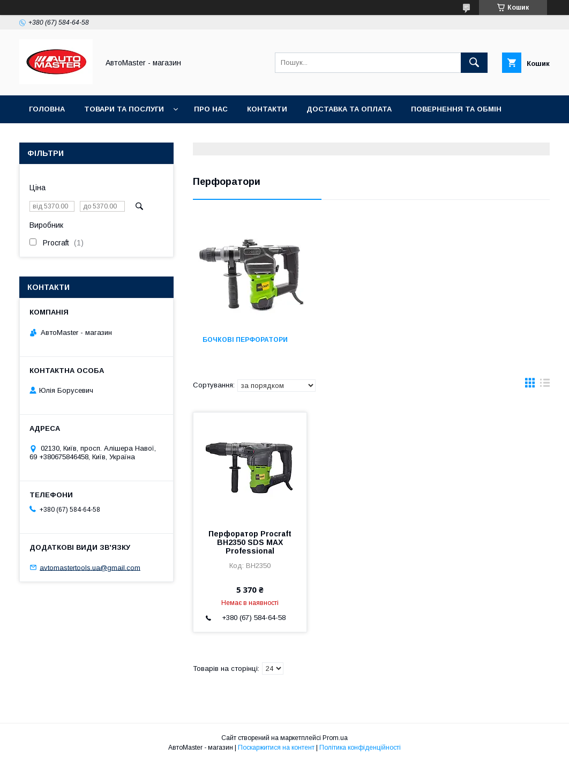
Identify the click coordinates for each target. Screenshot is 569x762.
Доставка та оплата (349, 109)
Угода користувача (69, 137)
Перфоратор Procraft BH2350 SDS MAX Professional (249, 542)
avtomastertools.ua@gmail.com (90, 567)
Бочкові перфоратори (245, 339)
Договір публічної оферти (185, 137)
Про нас (211, 109)
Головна (47, 109)
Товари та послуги (124, 109)
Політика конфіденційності (360, 747)
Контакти (267, 109)
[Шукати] (474, 63)
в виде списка (545, 385)
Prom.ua (335, 738)
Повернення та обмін (456, 109)
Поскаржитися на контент (276, 747)
